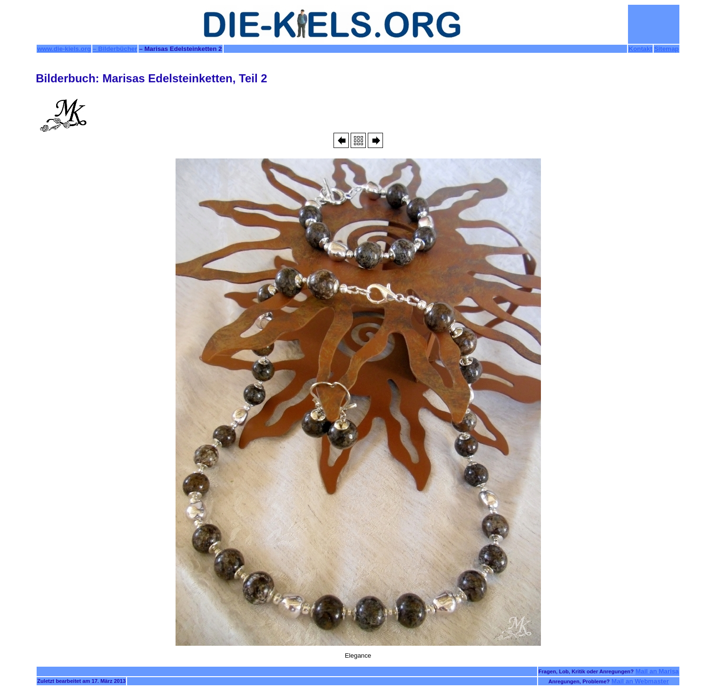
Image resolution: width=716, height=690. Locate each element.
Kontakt (640, 48)
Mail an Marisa (657, 671)
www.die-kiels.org (64, 48)
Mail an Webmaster (640, 681)
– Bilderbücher (115, 48)
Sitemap (666, 48)
